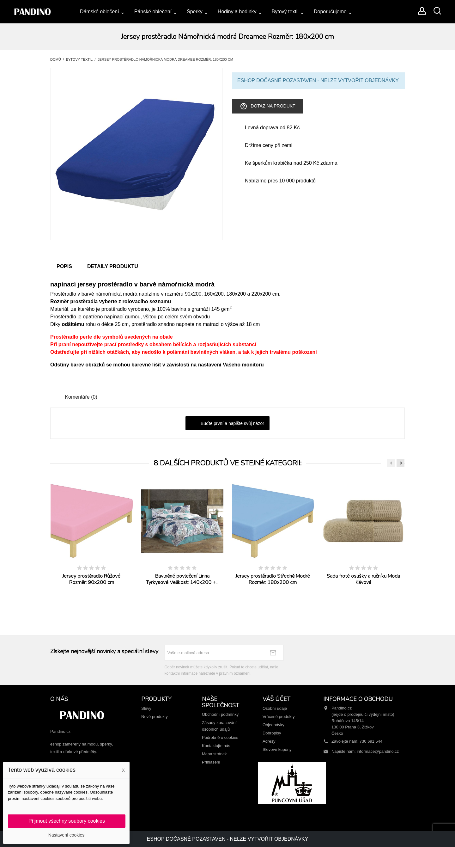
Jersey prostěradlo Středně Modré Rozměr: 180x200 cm (273, 579)
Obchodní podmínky (220, 714)
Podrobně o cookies (220, 737)
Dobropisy (272, 733)
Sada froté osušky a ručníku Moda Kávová (363, 579)
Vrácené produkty (278, 716)
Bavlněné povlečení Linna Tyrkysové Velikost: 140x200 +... (182, 579)
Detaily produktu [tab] (112, 266)
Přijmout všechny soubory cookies (66, 821)
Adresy (269, 741)
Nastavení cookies (66, 835)
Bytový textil (285, 11)
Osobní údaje (275, 708)
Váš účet (276, 699)
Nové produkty (154, 716)
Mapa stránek (214, 754)
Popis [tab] (64, 266)
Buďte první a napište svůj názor (227, 423)
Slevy (146, 708)
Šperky (195, 11)
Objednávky (273, 724)
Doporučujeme (330, 11)
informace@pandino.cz (378, 751)
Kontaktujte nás (216, 745)
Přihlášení (211, 762)
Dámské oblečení (99, 11)
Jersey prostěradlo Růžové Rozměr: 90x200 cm (91, 579)
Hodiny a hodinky (237, 11)
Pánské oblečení (153, 11)
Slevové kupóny (277, 749)
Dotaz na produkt (267, 106)
